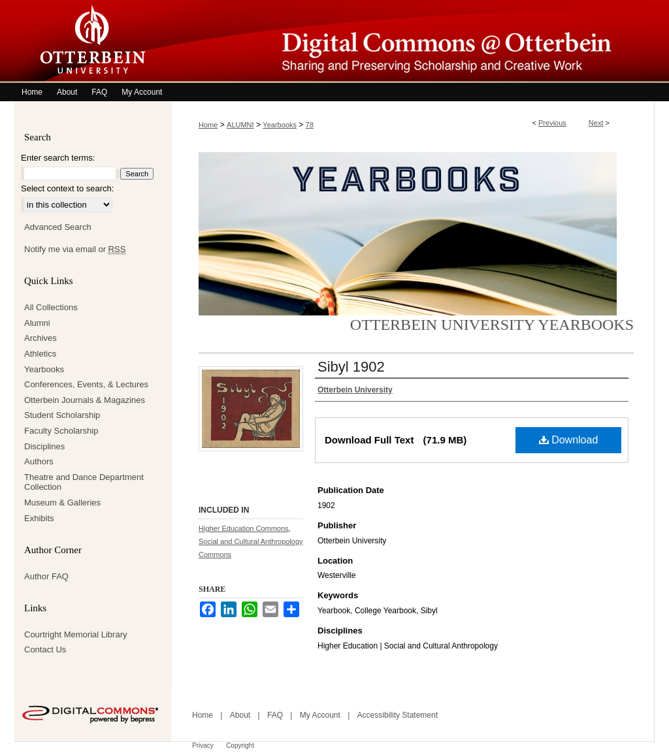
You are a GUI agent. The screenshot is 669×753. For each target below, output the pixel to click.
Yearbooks (280, 125)
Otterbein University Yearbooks (492, 324)
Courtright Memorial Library (75, 634)
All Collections (51, 307)
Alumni (37, 323)
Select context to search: (67, 188)
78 (310, 125)
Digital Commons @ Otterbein (413, 41)
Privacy (203, 745)
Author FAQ (46, 576)
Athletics (40, 354)
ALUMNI (240, 125)
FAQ (275, 715)
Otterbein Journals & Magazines (84, 400)
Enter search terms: (58, 158)
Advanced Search (57, 227)
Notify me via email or (74, 249)
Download (568, 439)
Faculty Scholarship (61, 431)
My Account (320, 715)
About (240, 715)
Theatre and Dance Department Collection (84, 482)
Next (596, 123)
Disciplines (44, 446)
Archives (40, 338)
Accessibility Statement (397, 715)
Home (208, 125)
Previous (552, 123)
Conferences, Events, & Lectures (86, 384)
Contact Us (45, 649)
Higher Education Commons (244, 528)
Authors (39, 461)
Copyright (240, 745)
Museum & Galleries (62, 502)
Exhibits (39, 518)
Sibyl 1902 (351, 367)
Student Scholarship (62, 415)
